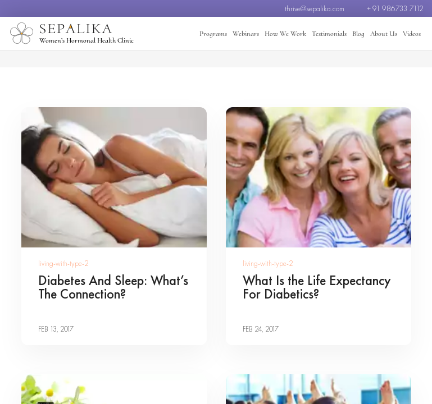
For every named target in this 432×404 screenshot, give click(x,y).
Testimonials (329, 33)
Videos (412, 33)
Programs (213, 33)
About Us (383, 33)
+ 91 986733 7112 (395, 8)
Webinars (246, 33)
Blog (358, 33)
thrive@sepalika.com (314, 8)
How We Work (285, 33)
